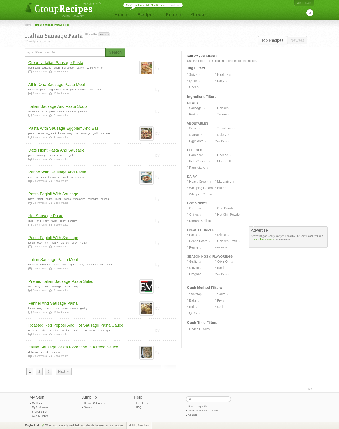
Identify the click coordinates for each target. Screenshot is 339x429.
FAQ (138, 407)
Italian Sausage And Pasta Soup (57, 106)
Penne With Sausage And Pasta (57, 172)
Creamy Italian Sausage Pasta (55, 62)
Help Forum (142, 403)
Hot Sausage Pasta (45, 216)
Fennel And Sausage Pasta (53, 303)
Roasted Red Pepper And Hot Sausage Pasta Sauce (75, 325)
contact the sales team (263, 239)
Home (28, 24)
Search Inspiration (198, 406)
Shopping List (39, 411)
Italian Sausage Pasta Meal (53, 259)
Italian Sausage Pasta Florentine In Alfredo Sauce (73, 347)
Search (88, 407)
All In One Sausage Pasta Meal (56, 84)
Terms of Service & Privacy (203, 410)
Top (310, 388)
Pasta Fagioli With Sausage (53, 194)
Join (299, 2)
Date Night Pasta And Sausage (56, 150)
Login (308, 2)
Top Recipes (272, 40)
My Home (37, 403)
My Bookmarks (40, 407)
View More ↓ (222, 141)
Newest (297, 40)
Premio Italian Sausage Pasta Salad (61, 281)
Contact (192, 414)
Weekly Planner (40, 416)
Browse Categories (94, 403)
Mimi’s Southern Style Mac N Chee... (146, 5)
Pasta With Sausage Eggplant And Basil (64, 128)
